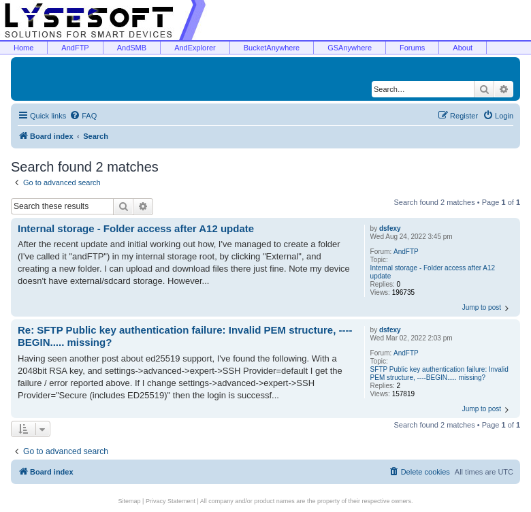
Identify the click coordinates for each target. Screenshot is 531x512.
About (462, 48)
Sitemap (129, 501)
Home (23, 48)
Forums (412, 48)
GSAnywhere (349, 48)
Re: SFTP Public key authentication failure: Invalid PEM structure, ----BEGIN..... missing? (185, 336)
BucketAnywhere (272, 48)
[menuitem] (83, 116)
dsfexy (390, 228)
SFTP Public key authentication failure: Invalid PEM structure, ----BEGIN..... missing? (439, 373)
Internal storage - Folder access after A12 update (432, 272)
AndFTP (74, 48)
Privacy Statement (170, 501)
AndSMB (131, 48)
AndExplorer (195, 48)
